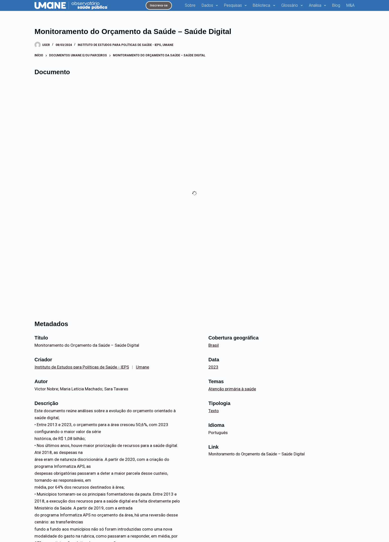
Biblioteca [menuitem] (265, 5)
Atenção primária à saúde (232, 388)
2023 (213, 367)
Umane (167, 45)
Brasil (213, 345)
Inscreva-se (159, 5)
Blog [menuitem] (336, 5)
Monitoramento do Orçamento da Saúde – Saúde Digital (256, 454)
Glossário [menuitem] (293, 5)
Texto (213, 410)
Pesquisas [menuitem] (236, 5)
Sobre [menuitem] (190, 5)
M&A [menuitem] (350, 5)
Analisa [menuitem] (318, 5)
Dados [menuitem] (211, 5)
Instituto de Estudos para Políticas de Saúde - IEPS (119, 45)
